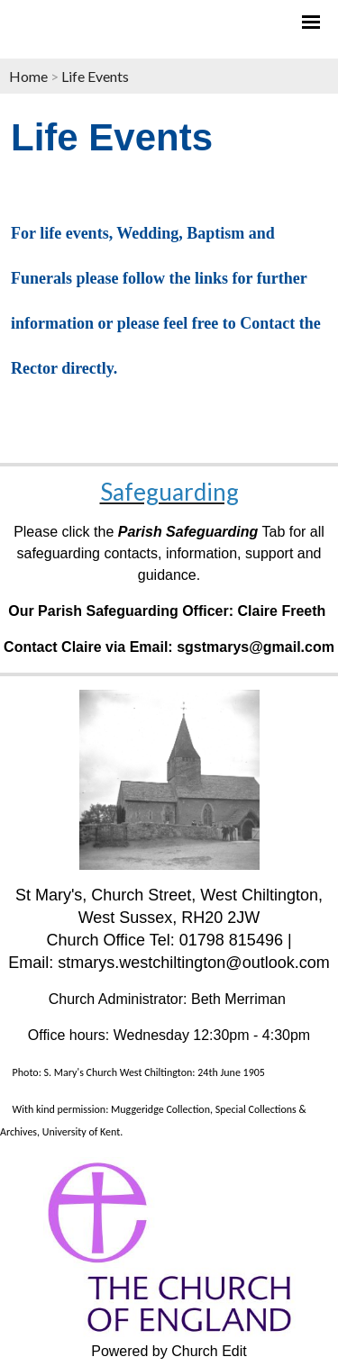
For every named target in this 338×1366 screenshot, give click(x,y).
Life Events (95, 76)
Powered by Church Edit (169, 1351)
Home (28, 76)
